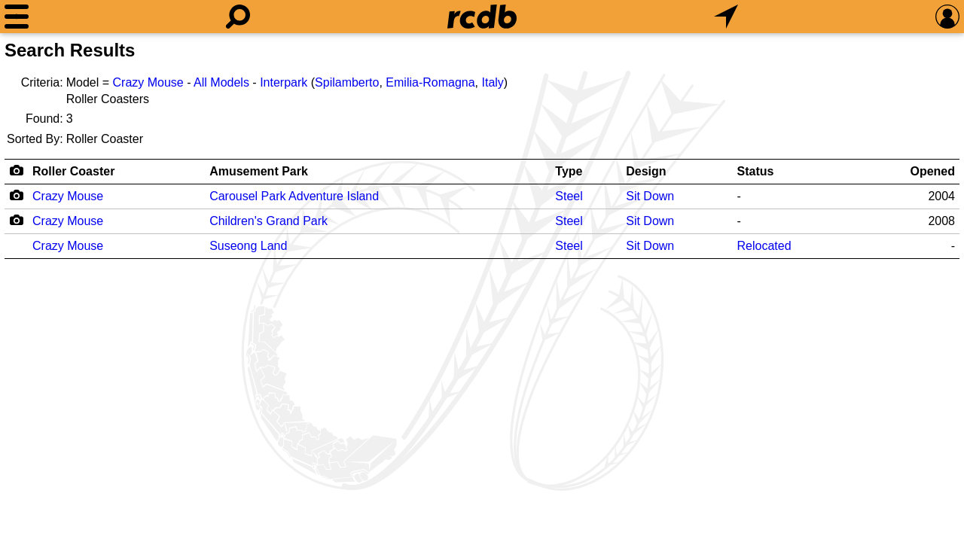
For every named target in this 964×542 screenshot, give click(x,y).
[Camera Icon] (16, 195)
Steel (568, 196)
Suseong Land (248, 245)
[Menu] (17, 17)
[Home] (482, 17)
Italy (492, 82)
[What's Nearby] (726, 17)
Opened (932, 171)
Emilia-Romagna (430, 82)
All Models (221, 82)
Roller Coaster (73, 171)
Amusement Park (258, 171)
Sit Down (650, 196)
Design (646, 171)
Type (568, 171)
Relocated (764, 245)
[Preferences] (947, 17)
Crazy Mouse (148, 82)
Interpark (283, 82)
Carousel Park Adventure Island (294, 196)
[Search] (238, 17)
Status (755, 171)
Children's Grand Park (268, 221)
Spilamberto (347, 82)
